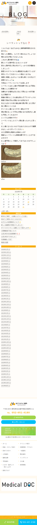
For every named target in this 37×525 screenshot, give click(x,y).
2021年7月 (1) (5, 328)
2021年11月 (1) (6, 319)
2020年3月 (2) (5, 368)
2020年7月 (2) (5, 357)
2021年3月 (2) (5, 333)
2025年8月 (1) (5, 264)
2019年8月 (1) (5, 386)
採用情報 (23, 465)
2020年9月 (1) (5, 351)
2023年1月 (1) (5, 299)
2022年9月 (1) (5, 310)
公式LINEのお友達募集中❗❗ (10, 234)
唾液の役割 (4, 242)
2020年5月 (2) (5, 362)
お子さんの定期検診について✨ (11, 222)
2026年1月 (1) (5, 249)
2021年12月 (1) (6, 316)
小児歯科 (5, 454)
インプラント (24, 458)
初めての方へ (7, 451)
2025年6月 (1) (5, 267)
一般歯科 (23, 451)
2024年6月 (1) (5, 293)
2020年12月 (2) (6, 342)
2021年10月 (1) (6, 322)
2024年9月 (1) (5, 284)
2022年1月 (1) (5, 313)
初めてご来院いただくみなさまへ (11, 219)
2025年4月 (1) (5, 273)
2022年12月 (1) (6, 302)
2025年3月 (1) (5, 275)
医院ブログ (6, 470)
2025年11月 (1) (6, 255)
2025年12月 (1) (6, 252)
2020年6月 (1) (5, 360)
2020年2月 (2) (5, 371)
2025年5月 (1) (5, 270)
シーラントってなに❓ (18, 43)
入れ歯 (22, 461)
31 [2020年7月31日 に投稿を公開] (23, 207)
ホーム (5, 444)
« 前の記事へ (5, 31)
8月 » (7, 211)
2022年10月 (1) (6, 307)
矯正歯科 (23, 454)
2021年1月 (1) (5, 339)
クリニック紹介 (25, 444)
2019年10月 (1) (6, 383)
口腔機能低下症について (8, 231)
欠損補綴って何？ (6, 239)
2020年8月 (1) (5, 354)
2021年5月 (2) (5, 330)
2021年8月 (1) (5, 325)
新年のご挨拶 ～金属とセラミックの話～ (14, 216)
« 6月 (3, 211)
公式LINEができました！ (9, 237)
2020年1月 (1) (5, 374)
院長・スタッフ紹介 (9, 447)
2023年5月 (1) (5, 296)
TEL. (18, 413)
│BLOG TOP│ (18, 32)
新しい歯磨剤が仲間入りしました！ (12, 225)
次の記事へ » (32, 31)
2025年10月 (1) (6, 258)
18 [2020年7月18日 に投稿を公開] (28, 202)
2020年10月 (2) (6, 348)
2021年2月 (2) (5, 336)
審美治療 (5, 458)
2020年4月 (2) (5, 365)
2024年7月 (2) (5, 290)
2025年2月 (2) (5, 278)
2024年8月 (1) (5, 287)
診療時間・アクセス (26, 447)
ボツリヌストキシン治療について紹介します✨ (16, 228)
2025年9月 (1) (5, 261)
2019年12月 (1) (6, 377)
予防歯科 (5, 461)
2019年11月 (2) (6, 380)
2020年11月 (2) (6, 345)
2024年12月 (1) (6, 281)
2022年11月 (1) (6, 304)
